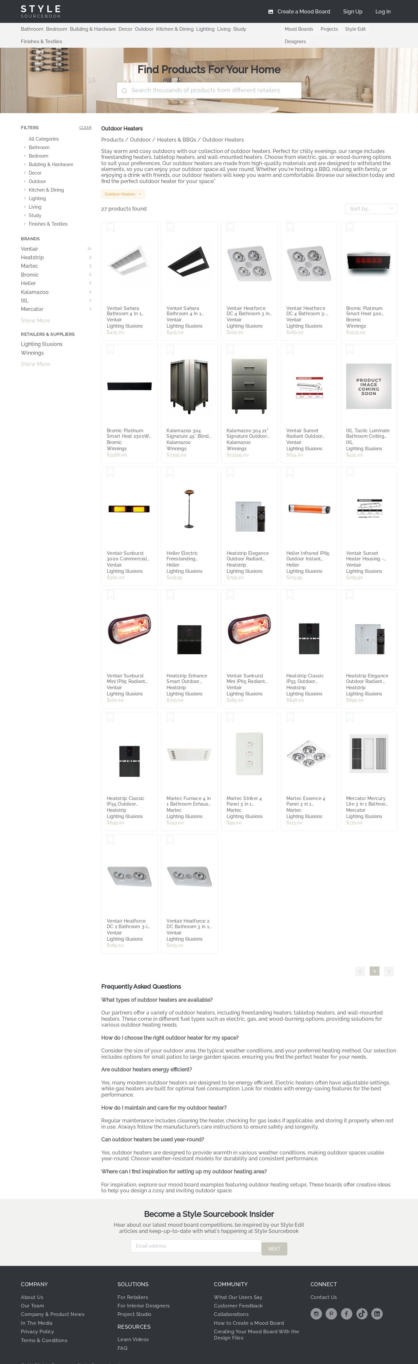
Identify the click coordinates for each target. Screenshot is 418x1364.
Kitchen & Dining (166, 28)
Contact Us (325, 1281)
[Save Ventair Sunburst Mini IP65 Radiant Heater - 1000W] (110, 582)
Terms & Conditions (46, 1324)
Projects (324, 29)
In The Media (37, 1307)
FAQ (123, 1332)
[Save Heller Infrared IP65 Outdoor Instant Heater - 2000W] (290, 460)
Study (228, 28)
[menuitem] (383, 11)
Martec (56, 254)
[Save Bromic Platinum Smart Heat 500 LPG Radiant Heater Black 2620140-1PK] (350, 215)
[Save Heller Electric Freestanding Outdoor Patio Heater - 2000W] (170, 460)
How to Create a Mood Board (252, 1307)
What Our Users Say (240, 1281)
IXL (56, 288)
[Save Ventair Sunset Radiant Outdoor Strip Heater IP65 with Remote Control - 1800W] (290, 337)
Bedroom (54, 28)
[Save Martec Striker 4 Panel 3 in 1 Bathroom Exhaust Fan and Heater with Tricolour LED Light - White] (230, 705)
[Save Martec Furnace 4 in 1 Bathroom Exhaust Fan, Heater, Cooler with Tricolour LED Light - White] (170, 705)
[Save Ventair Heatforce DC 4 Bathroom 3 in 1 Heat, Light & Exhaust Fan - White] (230, 215)
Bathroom (31, 28)
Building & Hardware (89, 28)
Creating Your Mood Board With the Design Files (255, 1319)
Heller (56, 271)
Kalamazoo (56, 280)
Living (213, 28)
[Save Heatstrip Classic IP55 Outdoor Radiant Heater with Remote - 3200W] (290, 582)
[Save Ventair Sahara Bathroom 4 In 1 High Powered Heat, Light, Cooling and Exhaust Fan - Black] (170, 215)
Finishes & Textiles (256, 28)
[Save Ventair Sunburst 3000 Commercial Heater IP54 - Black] (110, 460)
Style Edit (351, 29)
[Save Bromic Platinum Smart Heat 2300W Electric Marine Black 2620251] (110, 337)
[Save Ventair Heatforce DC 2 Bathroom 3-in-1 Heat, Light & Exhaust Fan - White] (110, 828)
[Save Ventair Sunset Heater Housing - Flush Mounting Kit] (350, 460)
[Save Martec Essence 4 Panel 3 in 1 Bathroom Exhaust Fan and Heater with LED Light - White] (290, 705)
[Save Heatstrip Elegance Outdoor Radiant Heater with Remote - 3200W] (350, 582)
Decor (120, 28)
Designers (380, 29)
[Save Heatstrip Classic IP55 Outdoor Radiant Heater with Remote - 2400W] (110, 705)
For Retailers (134, 1281)
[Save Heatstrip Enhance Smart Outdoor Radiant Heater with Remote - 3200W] (170, 582)
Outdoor (137, 28)
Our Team (33, 1290)
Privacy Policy (39, 1316)
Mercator (56, 297)
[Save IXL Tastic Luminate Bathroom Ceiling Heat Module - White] (350, 337)
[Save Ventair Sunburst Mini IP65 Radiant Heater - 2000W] (230, 582)
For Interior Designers (145, 1290)
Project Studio (136, 1299)
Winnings (32, 341)
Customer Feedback (240, 1290)
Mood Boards (294, 29)
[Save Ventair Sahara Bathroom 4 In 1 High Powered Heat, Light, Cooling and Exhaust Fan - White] (110, 215)
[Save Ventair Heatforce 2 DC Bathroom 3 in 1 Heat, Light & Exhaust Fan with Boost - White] (170, 828)
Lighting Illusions (42, 332)
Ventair (56, 237)
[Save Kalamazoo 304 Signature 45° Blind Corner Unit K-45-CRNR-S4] (170, 337)
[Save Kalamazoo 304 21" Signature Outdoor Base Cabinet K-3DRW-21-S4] (230, 337)
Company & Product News (55, 1299)
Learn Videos (134, 1324)
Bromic (56, 262)
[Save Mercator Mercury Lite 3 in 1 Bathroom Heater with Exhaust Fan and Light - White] (350, 705)
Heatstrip (56, 245)
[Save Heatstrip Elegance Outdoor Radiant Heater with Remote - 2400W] (230, 460)
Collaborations (233, 1299)
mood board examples (196, 1172)
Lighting (195, 28)
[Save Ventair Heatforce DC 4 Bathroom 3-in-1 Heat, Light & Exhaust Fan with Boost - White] (290, 215)
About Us (33, 1281)
